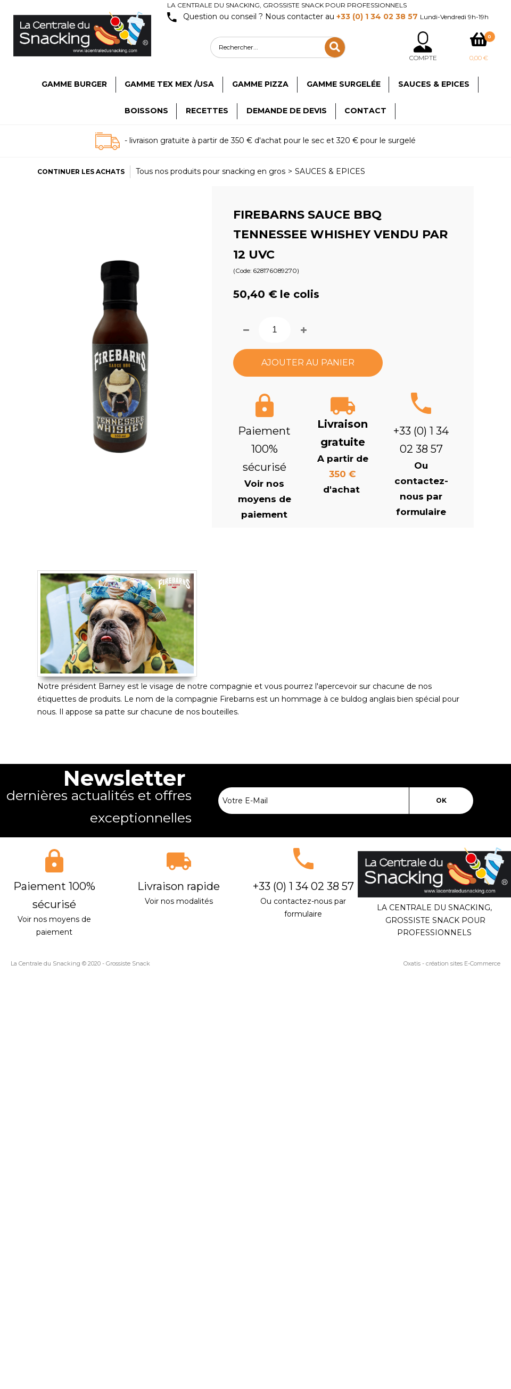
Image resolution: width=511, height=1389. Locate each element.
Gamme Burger (74, 84)
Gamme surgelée (344, 84)
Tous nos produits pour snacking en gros (210, 171)
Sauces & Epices (433, 84)
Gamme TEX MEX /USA (169, 84)
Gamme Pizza (260, 84)
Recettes (207, 110)
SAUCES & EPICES (330, 171)
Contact (365, 110)
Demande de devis (286, 110)
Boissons (146, 110)
